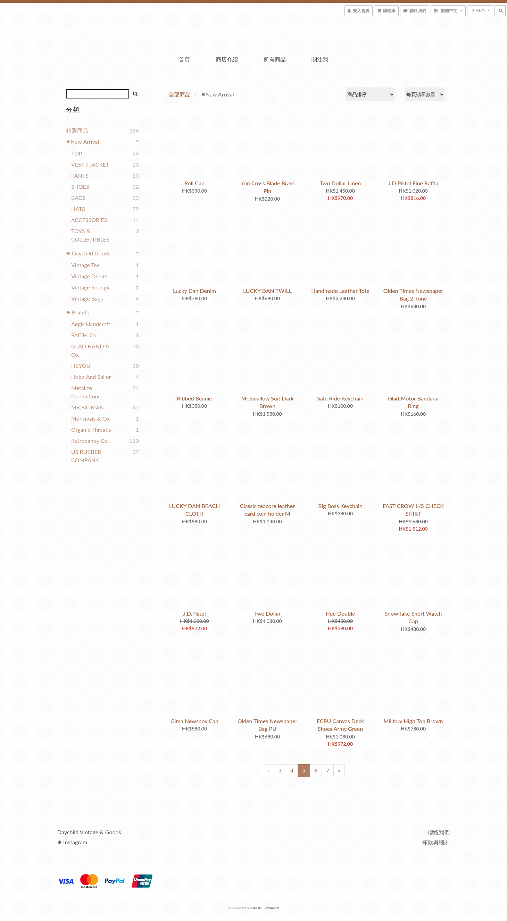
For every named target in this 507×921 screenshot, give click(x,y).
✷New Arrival (82, 141)
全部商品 (179, 94)
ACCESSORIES (89, 220)
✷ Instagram (72, 842)
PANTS (80, 175)
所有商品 (275, 59)
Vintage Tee (85, 265)
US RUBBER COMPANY (86, 455)
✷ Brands (77, 312)
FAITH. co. (84, 335)
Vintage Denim (89, 276)
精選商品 (77, 130)
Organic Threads (91, 429)
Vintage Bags (87, 298)
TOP (76, 153)
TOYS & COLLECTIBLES (90, 235)
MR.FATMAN (87, 407)
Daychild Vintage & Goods (89, 832)
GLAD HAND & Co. (90, 350)
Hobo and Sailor (91, 376)
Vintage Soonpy (90, 287)
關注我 (319, 59)
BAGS (78, 197)
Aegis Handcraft (90, 324)
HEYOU (80, 365)
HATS (78, 208)
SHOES (80, 186)
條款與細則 (436, 842)
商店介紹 (227, 59)
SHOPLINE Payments (263, 908)
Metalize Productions (85, 392)
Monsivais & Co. (90, 418)
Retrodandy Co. (90, 440)
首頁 (184, 59)
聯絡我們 (438, 832)
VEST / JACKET (90, 164)
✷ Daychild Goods (88, 253)
